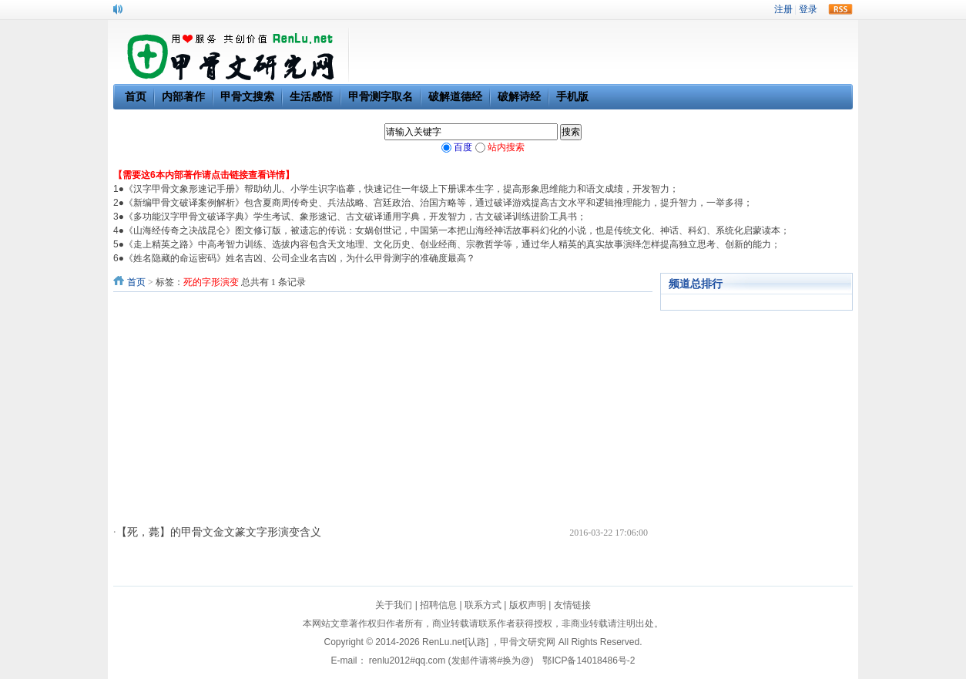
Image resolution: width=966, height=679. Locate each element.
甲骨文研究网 (527, 642)
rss (840, 9)
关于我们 (393, 605)
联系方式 (483, 605)
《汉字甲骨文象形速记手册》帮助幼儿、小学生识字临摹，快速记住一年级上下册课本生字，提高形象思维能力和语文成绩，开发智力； (401, 188)
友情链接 (572, 605)
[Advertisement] (382, 408)
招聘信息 (438, 605)
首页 (136, 282)
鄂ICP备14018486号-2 (588, 660)
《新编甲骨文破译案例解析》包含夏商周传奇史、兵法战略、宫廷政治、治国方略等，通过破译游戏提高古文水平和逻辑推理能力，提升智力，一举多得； (438, 202)
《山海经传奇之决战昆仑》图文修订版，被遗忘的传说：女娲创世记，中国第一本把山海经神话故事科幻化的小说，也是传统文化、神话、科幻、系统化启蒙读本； (457, 230)
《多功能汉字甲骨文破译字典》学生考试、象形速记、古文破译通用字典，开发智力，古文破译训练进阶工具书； (355, 216)
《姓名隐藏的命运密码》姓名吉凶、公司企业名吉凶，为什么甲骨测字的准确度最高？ (299, 258)
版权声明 (527, 605)
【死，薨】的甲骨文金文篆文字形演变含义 (218, 532)
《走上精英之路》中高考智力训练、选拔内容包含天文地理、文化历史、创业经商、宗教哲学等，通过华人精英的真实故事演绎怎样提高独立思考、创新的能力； (452, 244)
